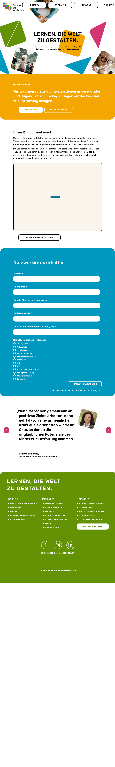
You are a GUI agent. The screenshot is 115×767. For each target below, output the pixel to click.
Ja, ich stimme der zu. (78, 390)
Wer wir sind (31, 110)
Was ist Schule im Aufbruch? (24, 503)
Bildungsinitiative (24, 376)
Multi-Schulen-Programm (92, 511)
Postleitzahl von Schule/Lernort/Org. (35, 327)
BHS (18, 366)
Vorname (19, 273)
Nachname (20, 287)
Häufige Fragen (17, 519)
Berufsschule (22, 360)
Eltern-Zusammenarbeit (57, 519)
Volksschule (22, 347)
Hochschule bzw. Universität (29, 369)
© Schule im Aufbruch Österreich (58, 570)
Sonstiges (21, 379)
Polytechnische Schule (26, 357)
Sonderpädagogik (24, 353)
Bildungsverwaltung (25, 373)
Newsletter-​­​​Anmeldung (91, 503)
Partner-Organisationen (22, 515)
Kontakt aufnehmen (92, 526)
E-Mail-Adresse (23, 313)
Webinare (49, 511)
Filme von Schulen (54, 503)
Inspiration (60, 5)
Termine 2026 (85, 507)
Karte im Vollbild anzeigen (39, 237)
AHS (18, 363)
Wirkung (14, 511)
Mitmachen (86, 5)
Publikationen (52, 527)
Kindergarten (22, 344)
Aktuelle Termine (59, 110)
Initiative (34, 5)
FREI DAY (49, 524)
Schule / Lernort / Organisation (32, 300)
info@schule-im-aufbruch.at (58, 553)
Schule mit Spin (86, 515)
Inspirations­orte (53, 507)
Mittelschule (22, 350)
